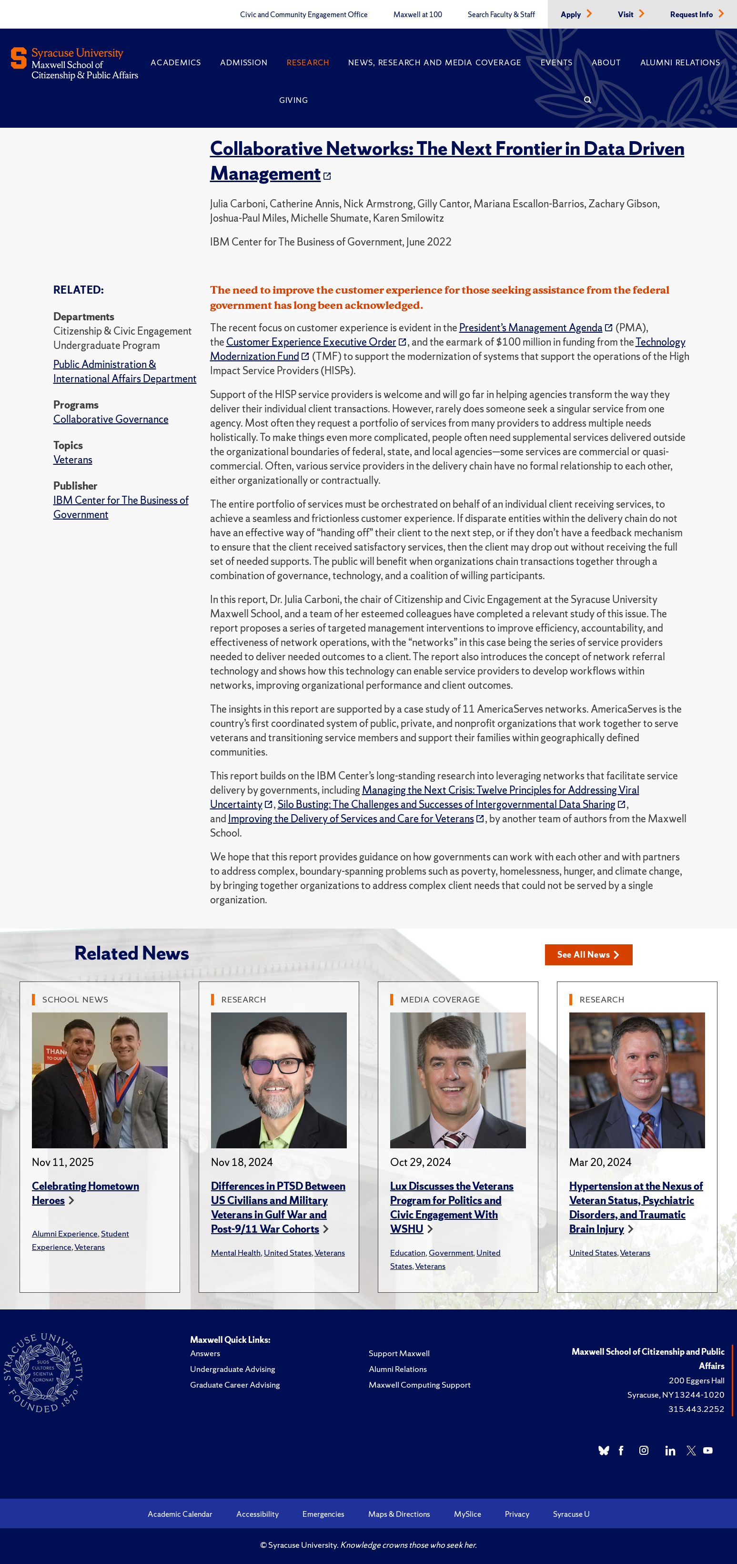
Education (407, 1252)
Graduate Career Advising (235, 1384)
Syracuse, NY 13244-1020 (676, 1394)
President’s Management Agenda (531, 328)
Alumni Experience (65, 1233)
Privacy (517, 1514)
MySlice (467, 1514)
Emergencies (323, 1514)
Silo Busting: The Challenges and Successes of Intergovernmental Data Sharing (447, 804)
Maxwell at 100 (418, 15)
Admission (243, 62)
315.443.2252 (696, 1408)
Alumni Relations (680, 62)
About (606, 62)
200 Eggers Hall (697, 1380)
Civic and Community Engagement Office (304, 15)
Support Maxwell (399, 1353)
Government (451, 1252)
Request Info (692, 15)
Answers (205, 1353)
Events (557, 62)
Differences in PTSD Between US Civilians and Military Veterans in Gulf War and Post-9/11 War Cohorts (278, 1207)
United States (288, 1252)
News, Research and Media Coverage (434, 62)
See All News (588, 954)
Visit (626, 15)
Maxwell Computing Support (420, 1384)
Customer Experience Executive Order (311, 342)
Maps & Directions (399, 1514)
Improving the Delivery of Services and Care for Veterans (351, 819)
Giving (293, 100)
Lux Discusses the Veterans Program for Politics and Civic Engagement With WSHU (452, 1207)
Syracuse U (571, 1514)
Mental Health (236, 1252)
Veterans (72, 460)
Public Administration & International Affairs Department (125, 372)
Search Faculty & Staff (501, 15)
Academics (176, 62)
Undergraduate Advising (232, 1368)
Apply (572, 15)
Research (308, 62)
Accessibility (257, 1514)
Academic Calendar (180, 1514)
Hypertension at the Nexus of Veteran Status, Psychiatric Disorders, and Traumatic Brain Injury (636, 1207)
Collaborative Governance (111, 419)
